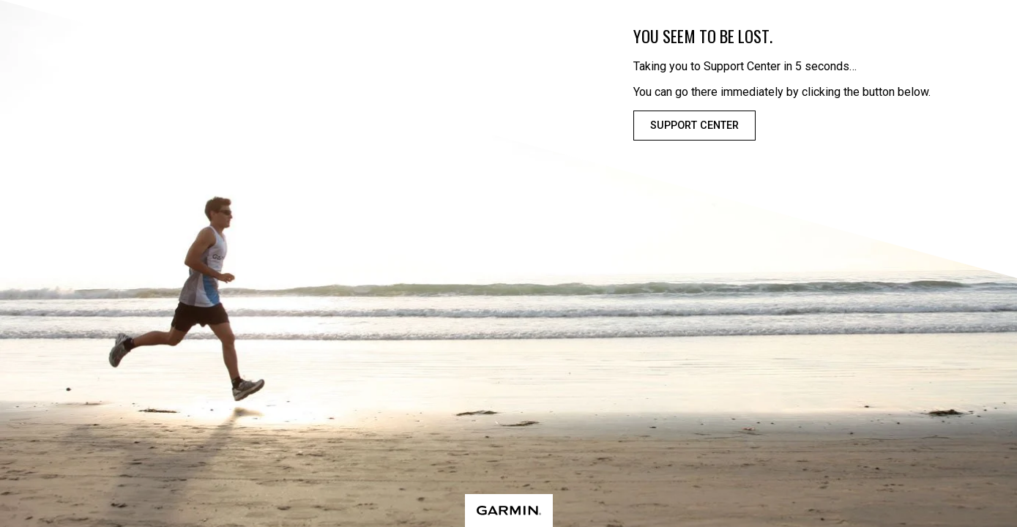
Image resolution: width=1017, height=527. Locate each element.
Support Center (694, 125)
